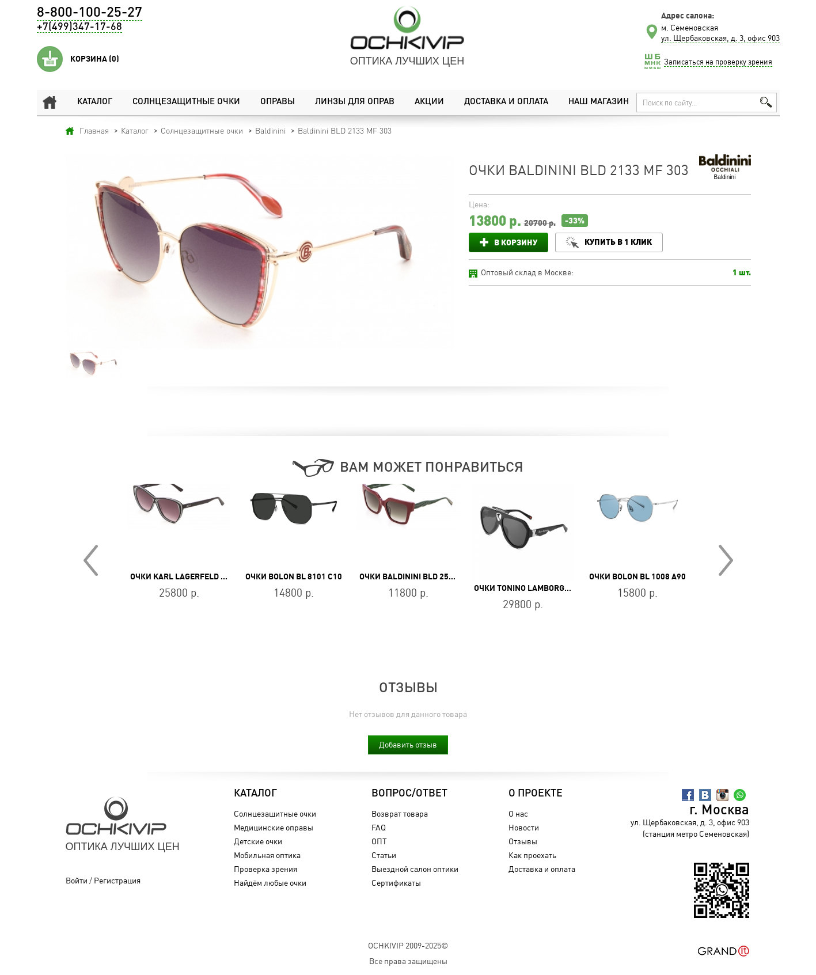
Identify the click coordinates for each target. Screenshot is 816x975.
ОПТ (379, 841)
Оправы (277, 102)
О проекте (535, 793)
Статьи (383, 855)
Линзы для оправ (354, 102)
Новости (523, 827)
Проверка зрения (265, 869)
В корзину (515, 242)
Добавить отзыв (408, 744)
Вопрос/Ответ (409, 793)
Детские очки (258, 841)
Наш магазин (598, 102)
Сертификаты (396, 882)
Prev (91, 560)
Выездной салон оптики (414, 869)
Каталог (94, 102)
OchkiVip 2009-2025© (408, 945)
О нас (518, 813)
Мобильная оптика (267, 855)
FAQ (378, 827)
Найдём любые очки (270, 882)
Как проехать (532, 855)
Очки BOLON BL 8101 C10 (293, 576)
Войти (77, 880)
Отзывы (522, 841)
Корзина (94, 59)
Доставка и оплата (506, 102)
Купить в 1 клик (618, 241)
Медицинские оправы (273, 827)
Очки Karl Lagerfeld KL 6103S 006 (200, 576)
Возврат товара (399, 813)
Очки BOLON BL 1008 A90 (637, 576)
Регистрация (117, 880)
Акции (428, 102)
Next (726, 560)
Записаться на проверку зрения (718, 61)
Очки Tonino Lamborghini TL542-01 (546, 588)
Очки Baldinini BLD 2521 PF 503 (422, 576)
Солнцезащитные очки (186, 102)
